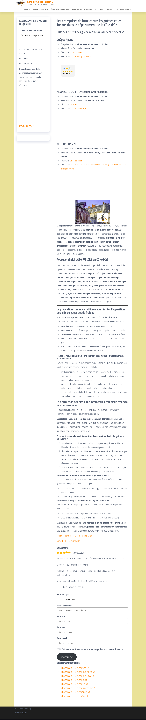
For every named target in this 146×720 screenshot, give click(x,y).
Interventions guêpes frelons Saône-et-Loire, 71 (78, 688)
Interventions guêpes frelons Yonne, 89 (75, 696)
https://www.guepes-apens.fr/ (82, 56)
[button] (68, 71)
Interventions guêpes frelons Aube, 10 (75, 668)
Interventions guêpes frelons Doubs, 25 (75, 680)
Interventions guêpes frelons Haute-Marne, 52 (78, 672)
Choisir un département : (33, 30)
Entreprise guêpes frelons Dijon (68, 541)
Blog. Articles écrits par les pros (85, 9)
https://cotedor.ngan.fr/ (80, 108)
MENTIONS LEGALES (26, 126)
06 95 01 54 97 (76, 52)
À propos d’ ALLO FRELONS (61, 9)
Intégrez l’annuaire (124, 9)
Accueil (29, 9)
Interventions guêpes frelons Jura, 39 (74, 684)
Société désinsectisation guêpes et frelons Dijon (74, 536)
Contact (111, 9)
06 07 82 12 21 (76, 104)
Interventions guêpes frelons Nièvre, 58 (75, 692)
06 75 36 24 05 (76, 160)
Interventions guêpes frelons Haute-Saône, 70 (77, 676)
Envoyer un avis (66, 657)
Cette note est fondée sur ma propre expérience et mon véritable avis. (93, 649)
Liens (102, 9)
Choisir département (42, 9)
